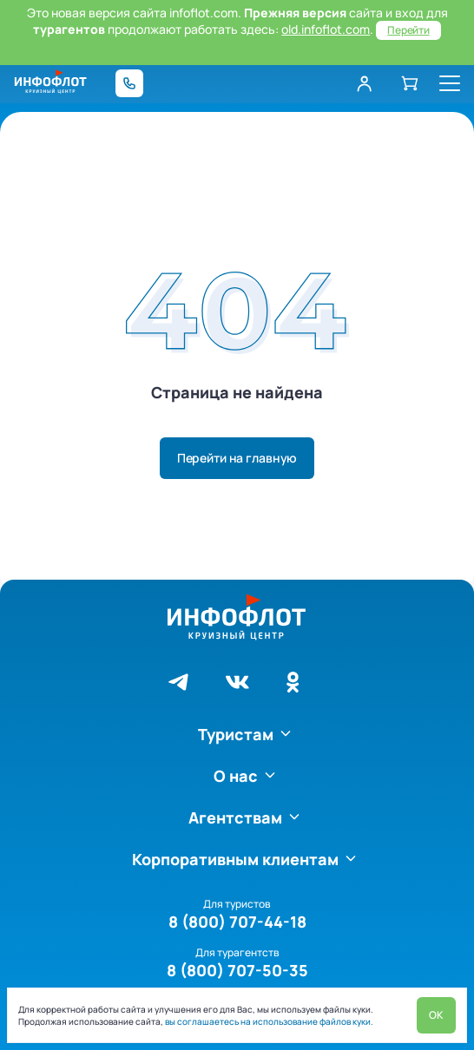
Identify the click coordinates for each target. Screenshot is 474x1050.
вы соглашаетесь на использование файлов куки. (268, 1021)
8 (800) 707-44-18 (237, 921)
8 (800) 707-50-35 (237, 970)
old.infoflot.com (325, 29)
